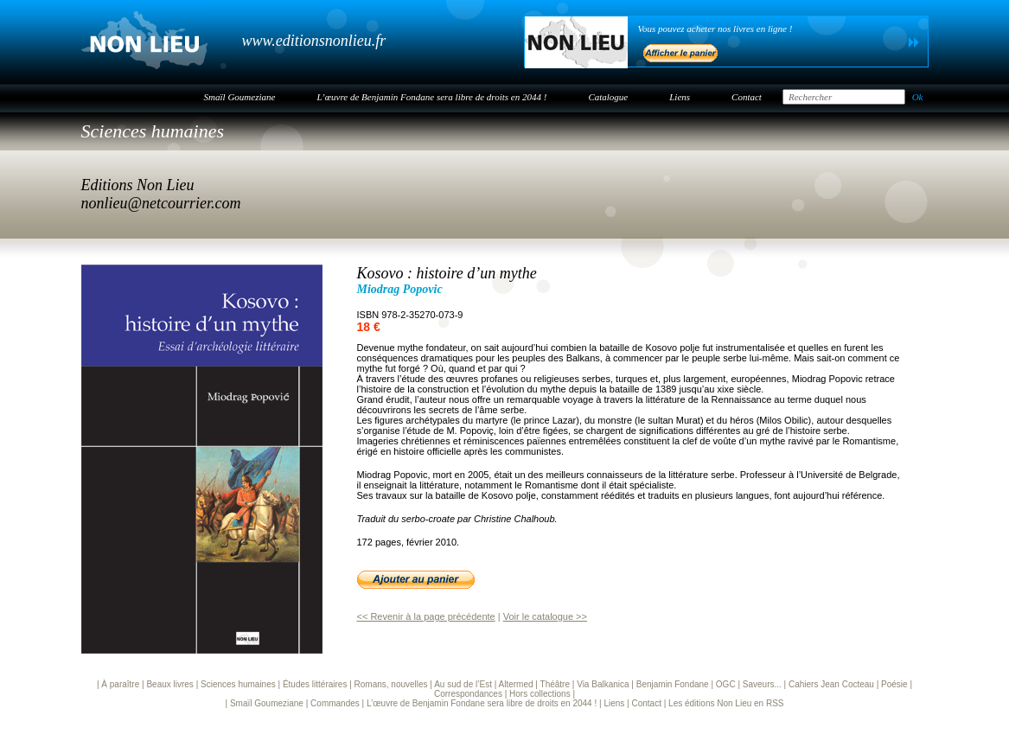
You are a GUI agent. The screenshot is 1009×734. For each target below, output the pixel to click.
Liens (679, 97)
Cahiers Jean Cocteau (831, 684)
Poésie (894, 684)
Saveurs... (762, 684)
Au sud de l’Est (463, 684)
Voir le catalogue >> (545, 616)
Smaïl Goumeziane (240, 97)
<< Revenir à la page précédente (426, 616)
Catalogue (608, 97)
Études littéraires (315, 684)
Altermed (516, 684)
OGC (726, 684)
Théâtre (555, 684)
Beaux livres (169, 684)
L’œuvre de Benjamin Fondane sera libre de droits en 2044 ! (431, 97)
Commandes (335, 703)
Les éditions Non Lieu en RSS (725, 703)
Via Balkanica (603, 684)
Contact (746, 97)
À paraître (120, 684)
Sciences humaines (153, 131)
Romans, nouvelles (391, 684)
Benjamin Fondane (672, 684)
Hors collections (540, 694)
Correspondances (468, 694)
